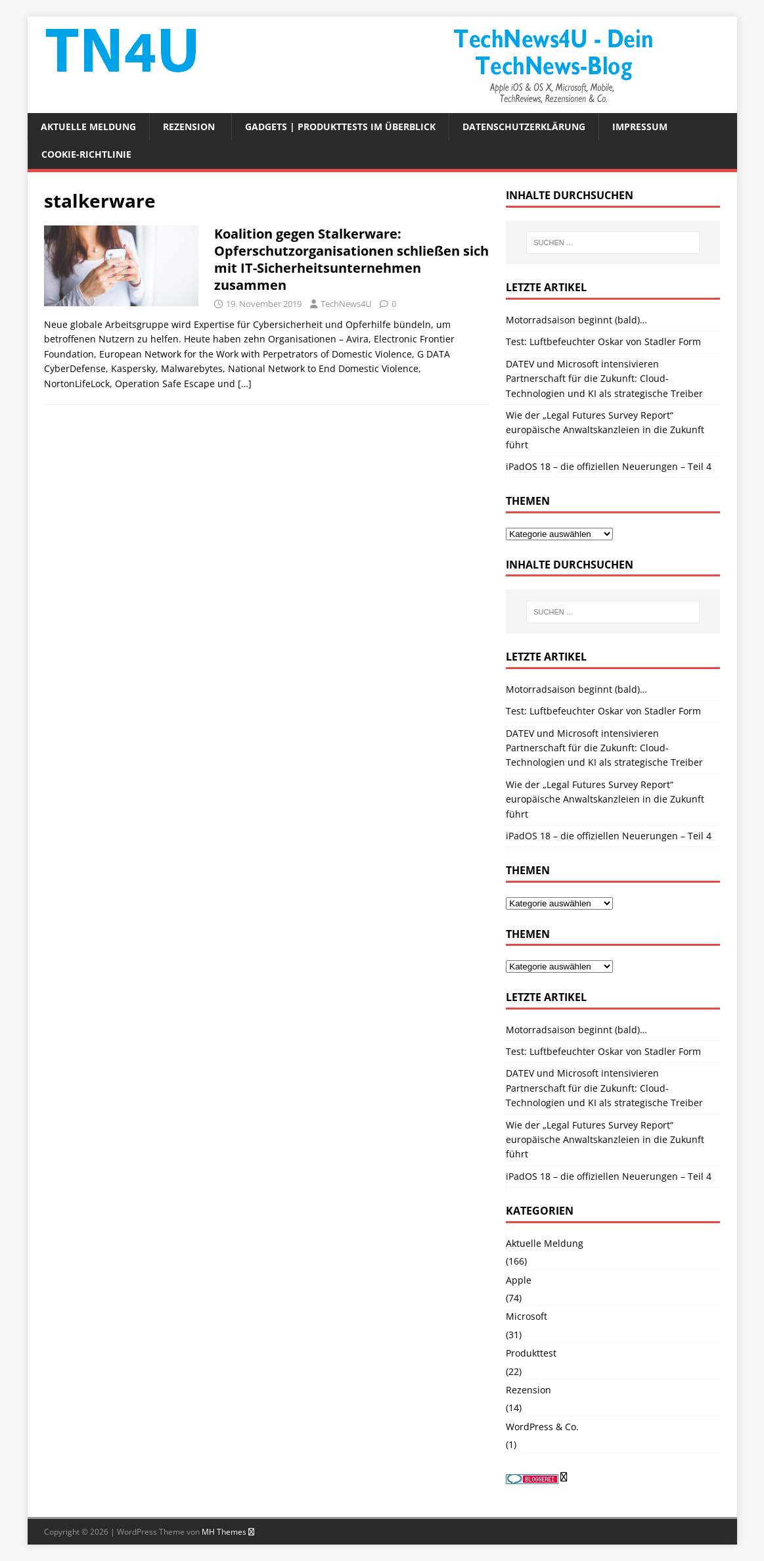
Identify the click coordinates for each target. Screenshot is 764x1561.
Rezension (189, 126)
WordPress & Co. (542, 1426)
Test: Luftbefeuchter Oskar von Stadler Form (603, 341)
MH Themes (224, 1531)
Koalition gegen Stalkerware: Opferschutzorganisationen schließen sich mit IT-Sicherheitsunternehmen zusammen (351, 259)
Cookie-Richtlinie (86, 154)
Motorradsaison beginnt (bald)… (576, 320)
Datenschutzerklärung (523, 126)
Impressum (639, 126)
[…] (245, 383)
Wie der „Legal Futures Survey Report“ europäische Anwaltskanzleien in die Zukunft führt (605, 430)
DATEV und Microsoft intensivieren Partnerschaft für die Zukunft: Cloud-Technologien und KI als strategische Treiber (604, 379)
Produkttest (531, 1353)
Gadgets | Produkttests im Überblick (340, 126)
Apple (518, 1280)
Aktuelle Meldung (88, 126)
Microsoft (526, 1316)
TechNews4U (346, 304)
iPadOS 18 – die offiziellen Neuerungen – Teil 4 (608, 466)
